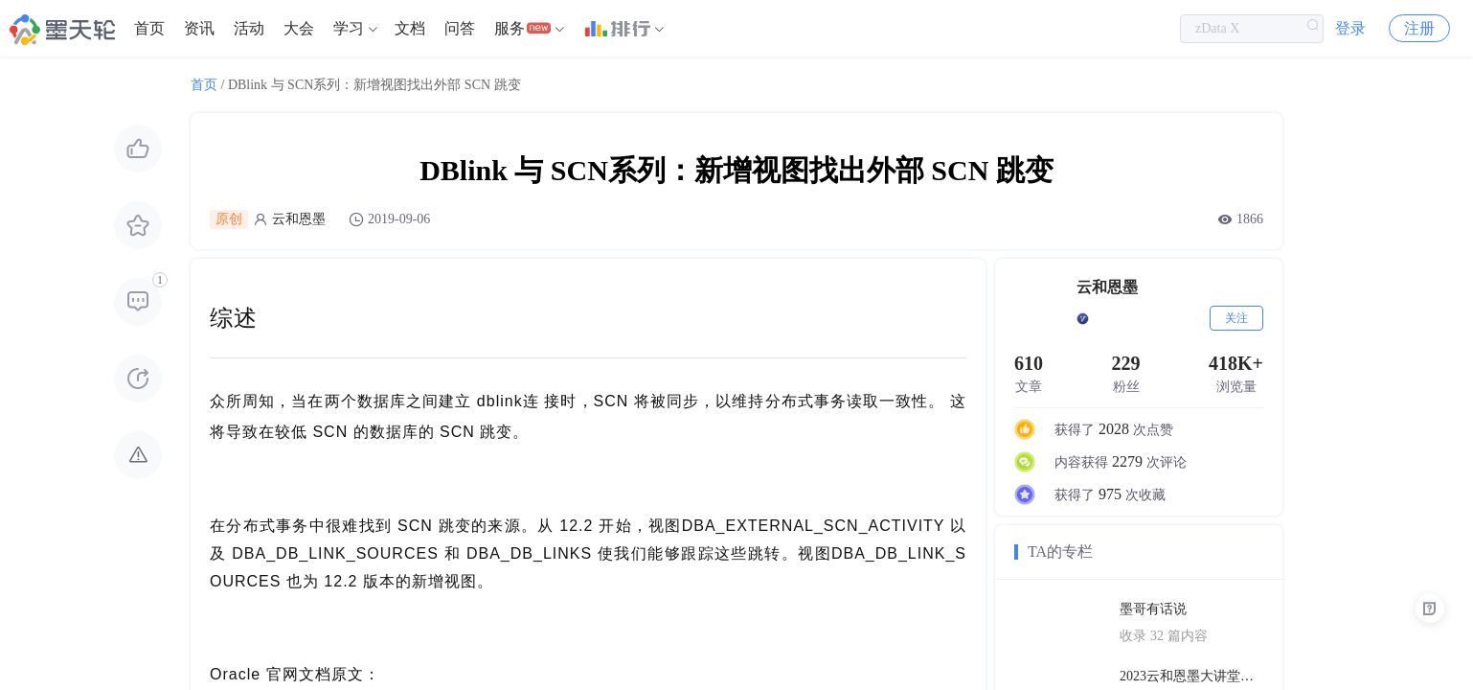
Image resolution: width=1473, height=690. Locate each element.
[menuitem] (149, 29)
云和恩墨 (299, 219)
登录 (1350, 28)
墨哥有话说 (1153, 609)
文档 (410, 28)
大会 (298, 28)
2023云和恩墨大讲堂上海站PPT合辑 (1191, 676)
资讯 (199, 28)
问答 (459, 28)
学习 (348, 28)
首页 (149, 28)
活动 (249, 28)
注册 (1419, 28)
